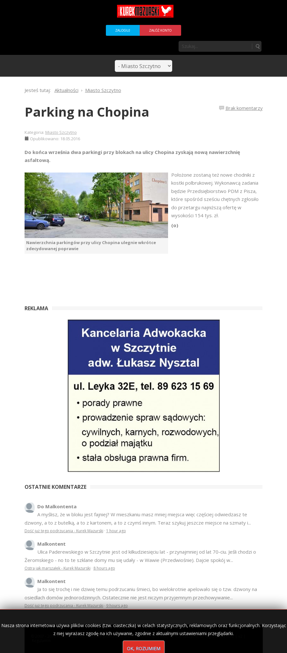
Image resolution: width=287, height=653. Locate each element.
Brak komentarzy (244, 108)
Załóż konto (160, 30)
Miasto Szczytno (61, 132)
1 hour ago (116, 531)
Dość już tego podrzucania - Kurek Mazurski (64, 531)
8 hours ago (104, 568)
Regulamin (41, 640)
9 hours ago (117, 605)
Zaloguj (122, 30)
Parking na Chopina (87, 111)
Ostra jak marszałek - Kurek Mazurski (58, 568)
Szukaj (257, 46)
